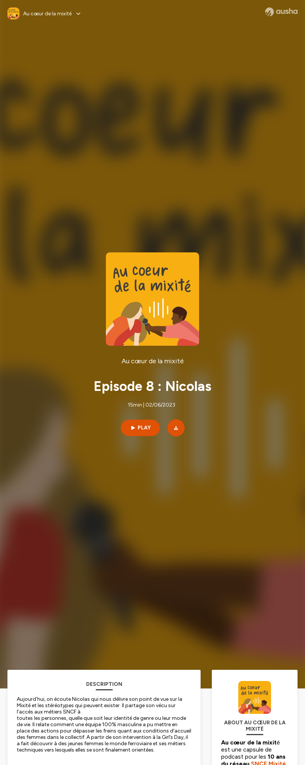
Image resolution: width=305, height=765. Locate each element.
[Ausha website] (281, 11)
